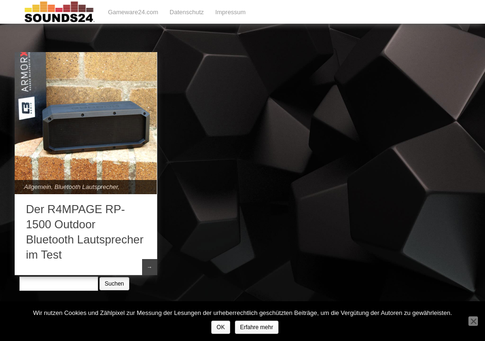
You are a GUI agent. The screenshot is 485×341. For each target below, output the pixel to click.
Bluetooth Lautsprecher (86, 186)
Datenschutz (187, 12)
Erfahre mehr (256, 327)
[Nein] (473, 321)
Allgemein (37, 186)
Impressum (230, 12)
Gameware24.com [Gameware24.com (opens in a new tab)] (133, 12)
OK (220, 327)
